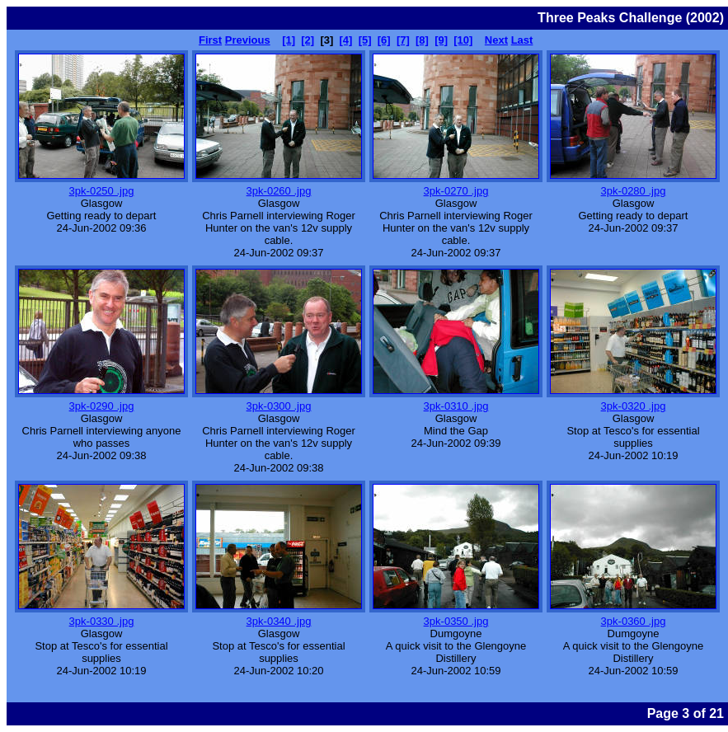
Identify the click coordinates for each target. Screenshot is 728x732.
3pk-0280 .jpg (633, 191)
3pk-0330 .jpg (101, 621)
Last (522, 40)
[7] (403, 40)
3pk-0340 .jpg (279, 621)
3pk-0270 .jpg (456, 191)
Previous (247, 40)
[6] (384, 40)
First (210, 40)
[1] (288, 40)
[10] (462, 40)
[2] (307, 40)
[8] (422, 40)
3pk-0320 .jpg (633, 406)
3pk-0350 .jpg (456, 621)
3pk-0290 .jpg (101, 406)
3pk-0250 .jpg (101, 191)
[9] (441, 40)
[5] (365, 40)
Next (496, 40)
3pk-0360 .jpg (633, 621)
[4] (346, 40)
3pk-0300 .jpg (279, 406)
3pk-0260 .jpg (279, 191)
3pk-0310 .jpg (456, 406)
